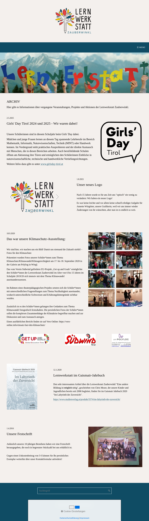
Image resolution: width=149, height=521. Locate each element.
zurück (11, 198)
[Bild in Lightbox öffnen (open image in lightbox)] (101, 241)
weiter (56, 198)
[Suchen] (109, 491)
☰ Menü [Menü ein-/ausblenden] (141, 47)
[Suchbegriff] (74, 491)
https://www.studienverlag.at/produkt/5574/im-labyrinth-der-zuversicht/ (86, 399)
